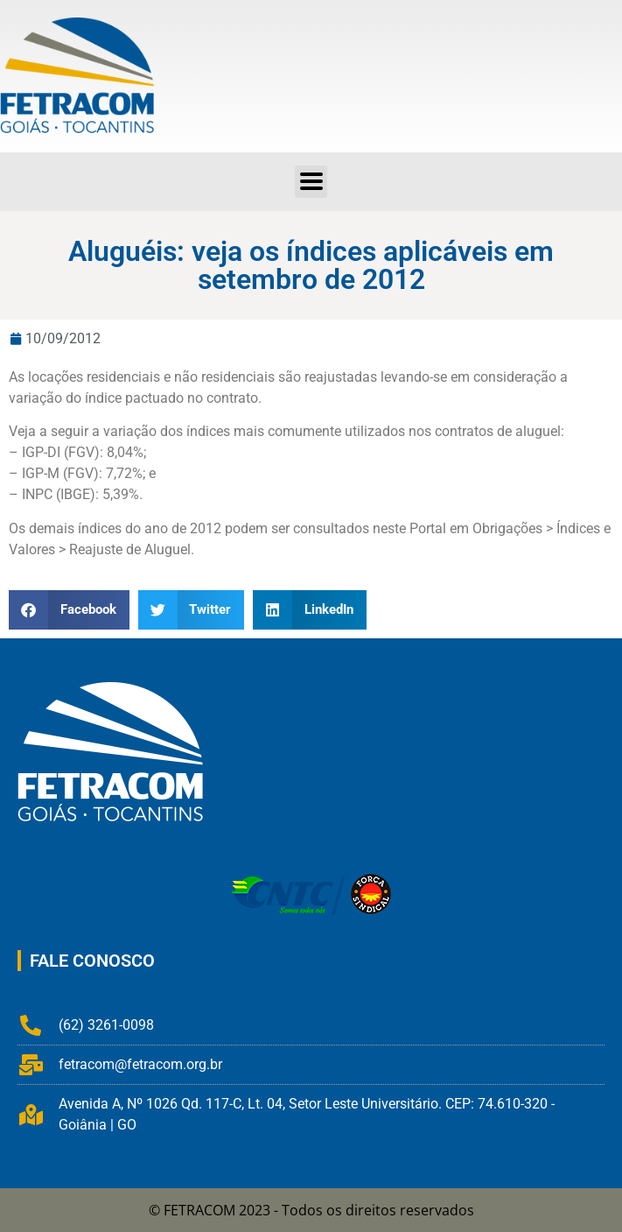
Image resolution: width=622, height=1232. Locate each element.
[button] (311, 181)
